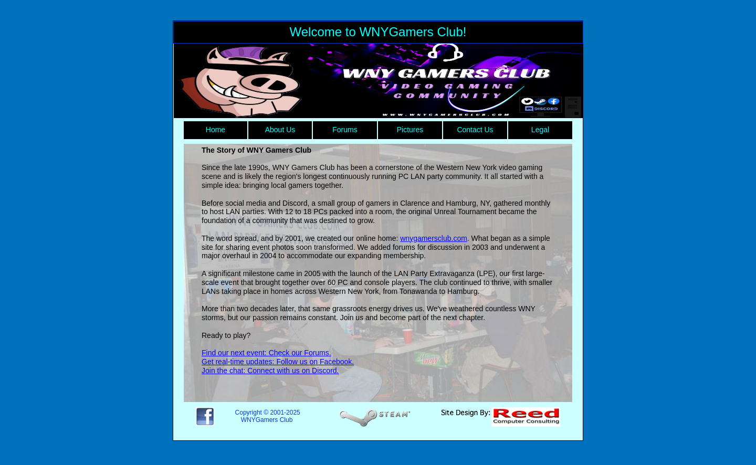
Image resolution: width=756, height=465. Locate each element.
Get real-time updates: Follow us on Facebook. (278, 361)
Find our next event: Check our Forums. (266, 352)
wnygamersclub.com (433, 238)
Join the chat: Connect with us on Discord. (270, 370)
